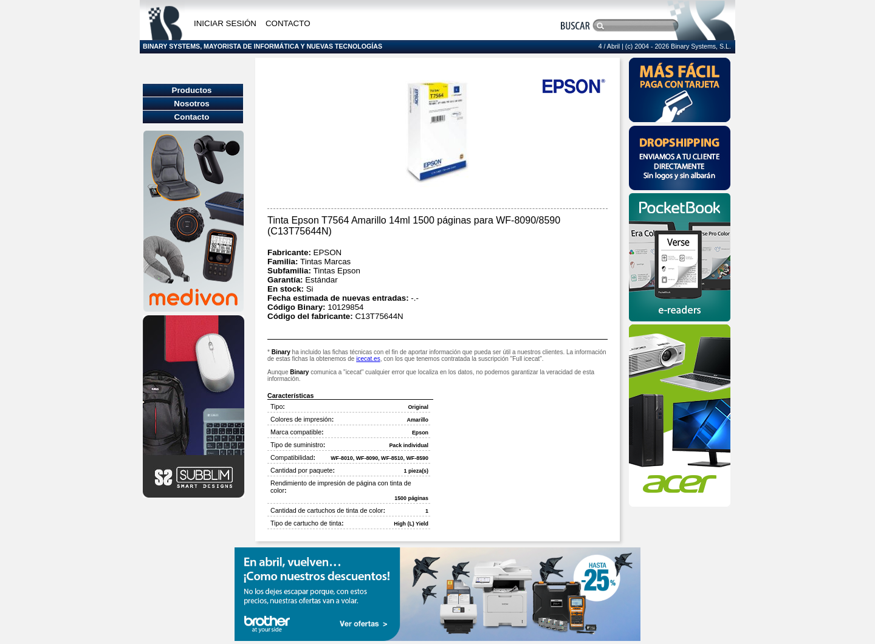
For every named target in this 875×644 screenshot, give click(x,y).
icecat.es (368, 358)
